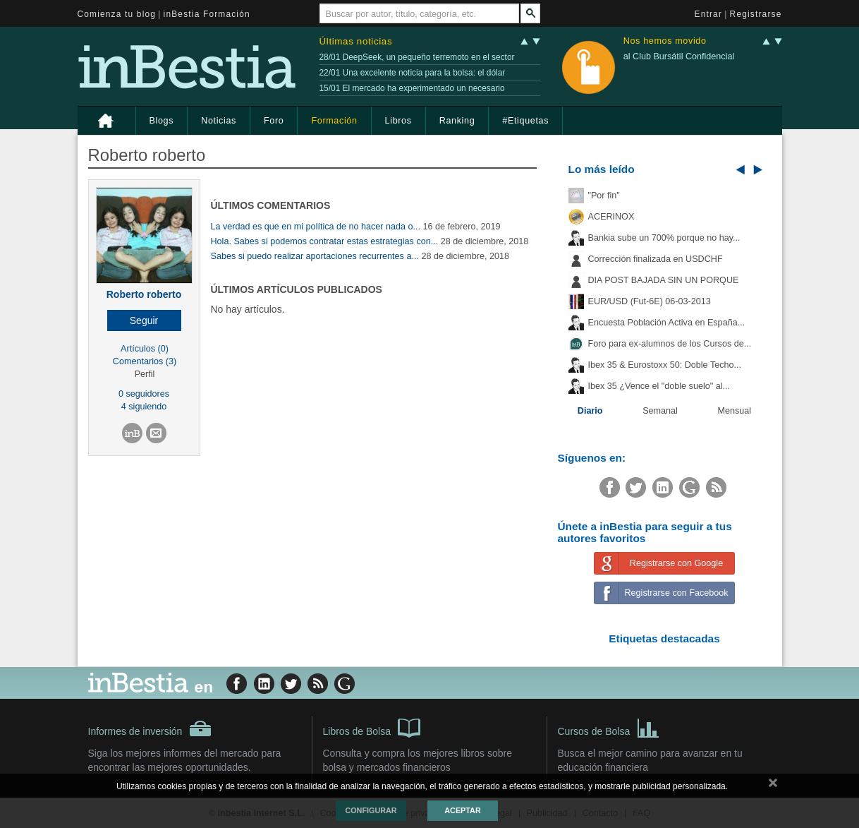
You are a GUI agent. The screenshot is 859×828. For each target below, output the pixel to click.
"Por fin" (604, 195)
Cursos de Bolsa (609, 727)
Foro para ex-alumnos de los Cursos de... (670, 344)
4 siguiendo (143, 407)
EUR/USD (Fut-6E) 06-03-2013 (649, 301)
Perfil (145, 374)
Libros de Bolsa (372, 727)
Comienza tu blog (117, 14)
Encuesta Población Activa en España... (666, 323)
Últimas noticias (356, 41)
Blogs (162, 121)
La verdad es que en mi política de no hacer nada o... (316, 227)
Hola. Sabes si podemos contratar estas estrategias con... (325, 241)
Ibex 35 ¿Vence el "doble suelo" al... (659, 386)
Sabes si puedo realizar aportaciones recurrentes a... (315, 256)
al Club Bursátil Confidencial (679, 56)
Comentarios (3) (144, 361)
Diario (590, 411)
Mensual (735, 411)
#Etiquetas (525, 121)
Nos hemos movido (665, 41)
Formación (334, 121)
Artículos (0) (145, 349)
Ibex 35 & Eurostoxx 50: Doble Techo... (665, 365)
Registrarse (756, 14)
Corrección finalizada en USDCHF (655, 259)
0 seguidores (143, 394)
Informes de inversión (150, 728)
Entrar (709, 14)
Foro (274, 121)
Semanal (660, 411)
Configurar (370, 810)
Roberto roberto (144, 294)
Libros (398, 121)
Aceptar (462, 810)
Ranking (457, 121)
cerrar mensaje (773, 785)
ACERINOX (611, 217)
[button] (144, 320)
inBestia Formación (207, 14)
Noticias (218, 121)
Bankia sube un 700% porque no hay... (664, 238)
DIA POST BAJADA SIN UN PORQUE (663, 280)
